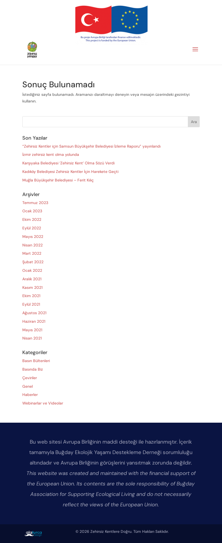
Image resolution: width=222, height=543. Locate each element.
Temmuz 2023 (35, 202)
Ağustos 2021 (34, 312)
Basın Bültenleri (36, 360)
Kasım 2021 (32, 287)
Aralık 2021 (32, 278)
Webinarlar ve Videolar (42, 403)
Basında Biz (32, 369)
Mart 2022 (31, 253)
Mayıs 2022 (32, 236)
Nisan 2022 (32, 245)
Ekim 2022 (31, 219)
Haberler (30, 394)
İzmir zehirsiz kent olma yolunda (50, 154)
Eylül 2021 (31, 304)
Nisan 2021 (32, 338)
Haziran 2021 (33, 321)
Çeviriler (29, 377)
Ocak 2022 (32, 270)
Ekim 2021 (31, 295)
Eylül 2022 (31, 228)
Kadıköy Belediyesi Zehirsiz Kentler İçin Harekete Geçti (70, 171)
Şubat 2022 (33, 261)
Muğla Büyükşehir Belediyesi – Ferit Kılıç (58, 180)
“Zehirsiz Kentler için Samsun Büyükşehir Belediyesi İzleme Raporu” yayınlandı (91, 146)
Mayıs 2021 (32, 329)
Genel (27, 386)
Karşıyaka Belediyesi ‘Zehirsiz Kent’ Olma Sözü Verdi (68, 163)
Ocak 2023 (32, 210)
